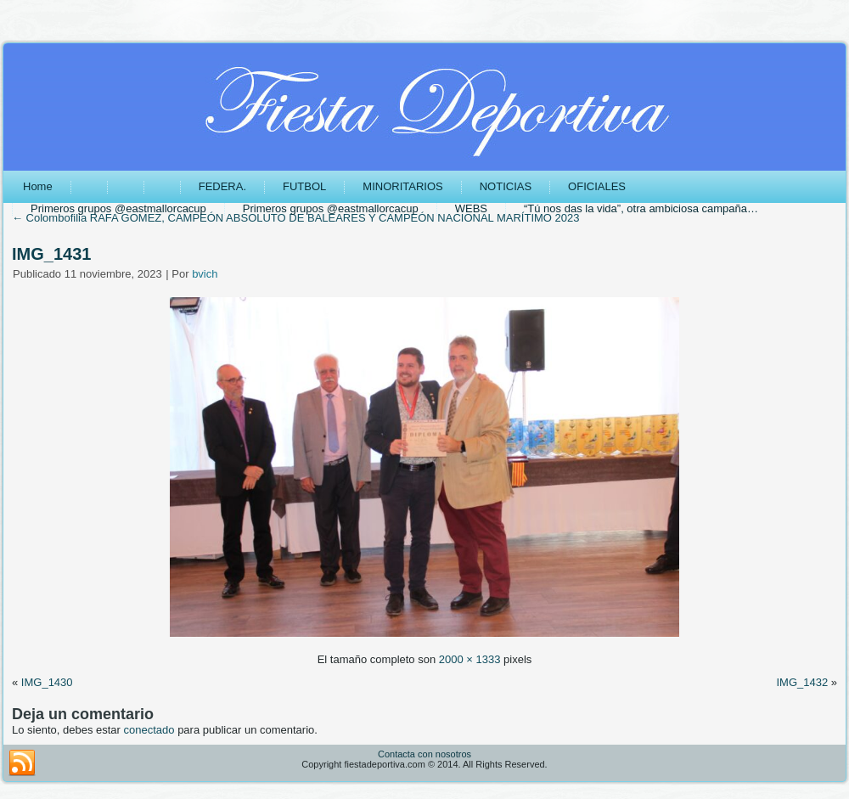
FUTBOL (304, 186)
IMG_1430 (47, 682)
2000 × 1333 (470, 659)
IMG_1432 (802, 682)
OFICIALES (597, 186)
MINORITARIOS (402, 186)
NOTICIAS (505, 186)
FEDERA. (222, 186)
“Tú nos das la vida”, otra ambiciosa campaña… (641, 208)
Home (38, 186)
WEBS (471, 208)
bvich (204, 273)
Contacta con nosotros (424, 754)
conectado (149, 729)
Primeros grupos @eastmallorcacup (118, 208)
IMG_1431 (51, 254)
